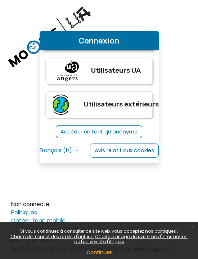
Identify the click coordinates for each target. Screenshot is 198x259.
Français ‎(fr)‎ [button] (56, 150)
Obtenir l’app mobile (38, 220)
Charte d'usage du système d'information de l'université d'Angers (131, 239)
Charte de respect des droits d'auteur (51, 236)
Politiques (24, 212)
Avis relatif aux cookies (124, 150)
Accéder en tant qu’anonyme (99, 131)
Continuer (99, 252)
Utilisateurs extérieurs (101, 104)
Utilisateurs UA (99, 71)
